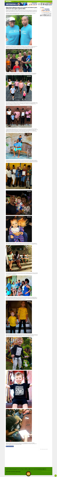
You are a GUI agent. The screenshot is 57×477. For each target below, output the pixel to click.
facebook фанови (16, 471)
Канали (15, 1)
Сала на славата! (23, 1)
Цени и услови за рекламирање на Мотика (46, 471)
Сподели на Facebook (10, 446)
